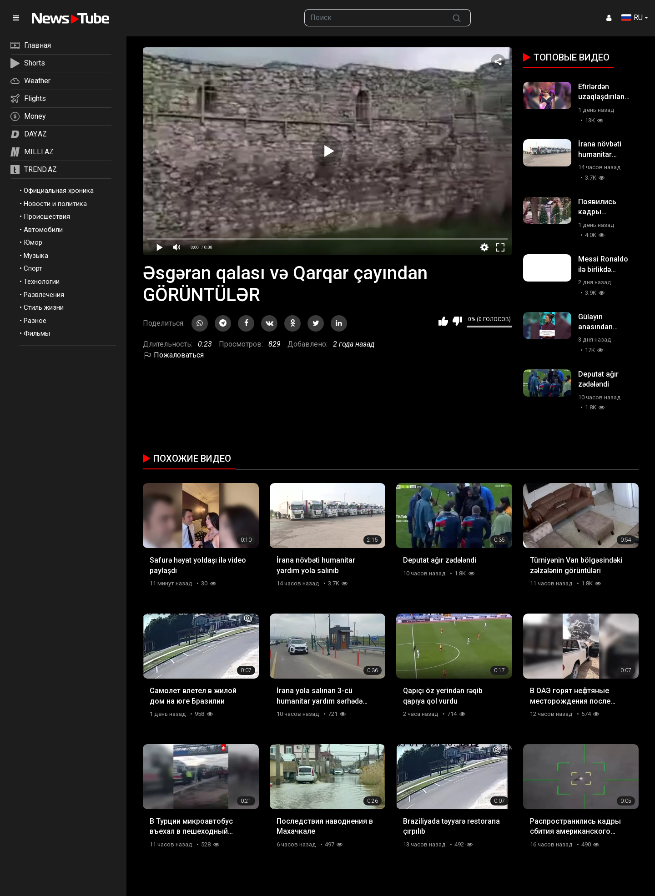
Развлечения (44, 295)
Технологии (42, 281)
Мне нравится (443, 321)
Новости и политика (55, 204)
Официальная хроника (59, 190)
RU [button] (632, 17)
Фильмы (37, 333)
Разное (35, 321)
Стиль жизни (44, 307)
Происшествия (47, 216)
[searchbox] (373, 17)
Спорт (33, 268)
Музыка (36, 256)
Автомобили (43, 230)
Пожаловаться (173, 355)
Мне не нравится (457, 321)
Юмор (33, 242)
